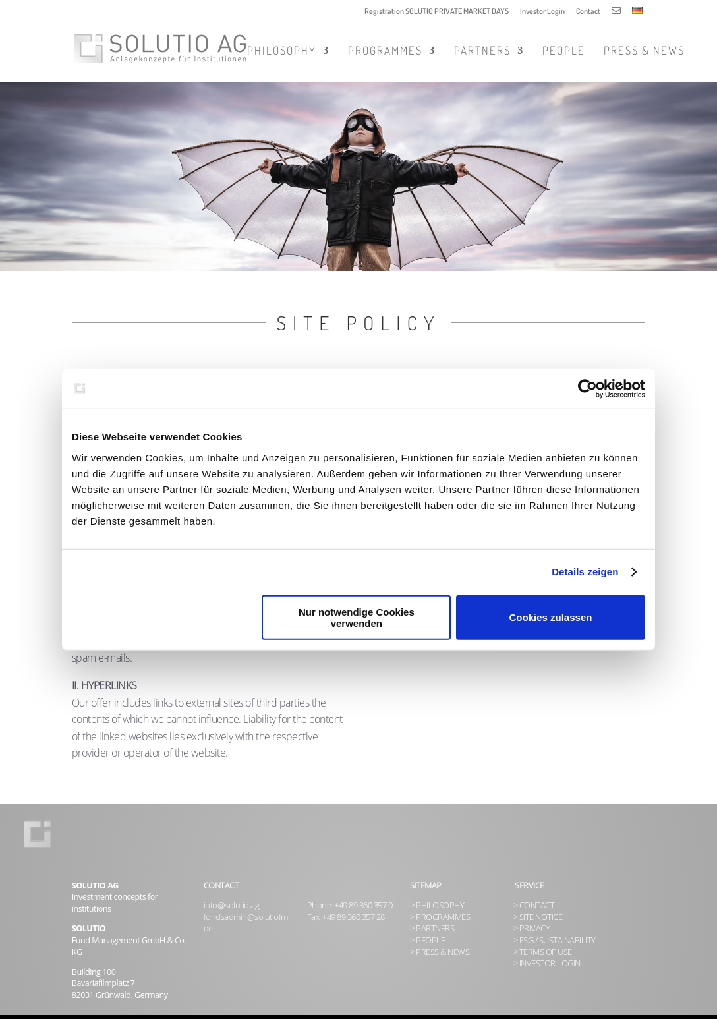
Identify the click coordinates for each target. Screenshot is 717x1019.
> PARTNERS (432, 928)
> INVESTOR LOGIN (547, 963)
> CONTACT (534, 905)
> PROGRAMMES (440, 917)
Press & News (644, 51)
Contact (588, 11)
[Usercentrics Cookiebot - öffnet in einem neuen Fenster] (587, 389)
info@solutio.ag (232, 905)
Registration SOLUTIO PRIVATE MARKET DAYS (436, 11)
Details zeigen (585, 571)
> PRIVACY (531, 928)
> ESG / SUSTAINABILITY (554, 940)
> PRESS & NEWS (439, 952)
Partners (482, 51)
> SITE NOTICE (538, 917)
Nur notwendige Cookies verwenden (357, 617)
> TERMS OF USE (542, 952)
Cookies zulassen (550, 617)
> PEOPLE (427, 940)
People (563, 51)
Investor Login (542, 11)
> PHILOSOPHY (437, 905)
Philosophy (281, 51)
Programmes (385, 51)
